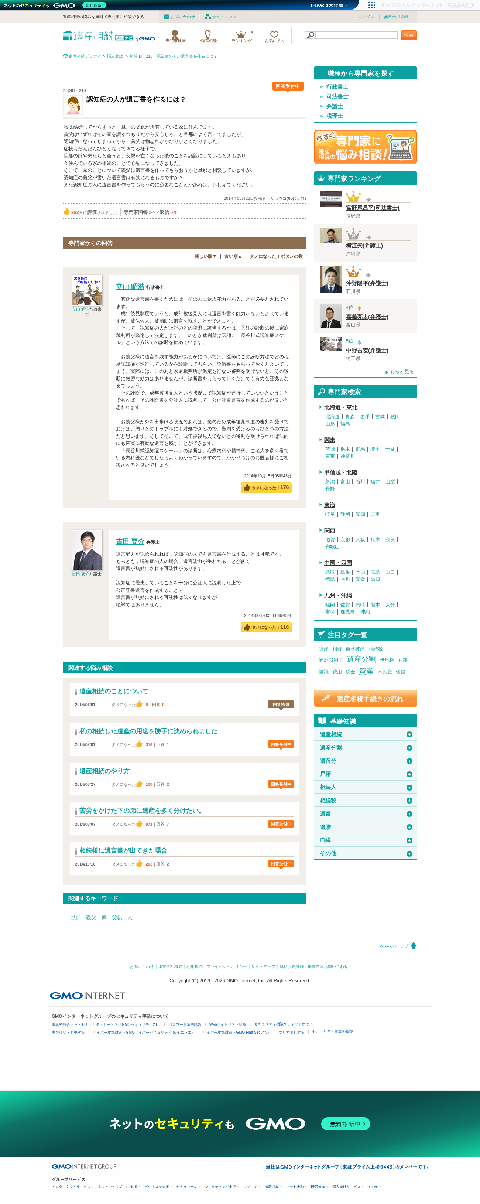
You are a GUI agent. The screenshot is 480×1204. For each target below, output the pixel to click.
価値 (400, 672)
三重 (375, 514)
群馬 (360, 449)
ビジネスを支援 (156, 1186)
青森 (350, 416)
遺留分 (366, 761)
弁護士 (334, 106)
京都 (345, 539)
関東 (329, 440)
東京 (330, 456)
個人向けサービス (346, 1186)
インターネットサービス (71, 1186)
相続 (337, 649)
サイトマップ (224, 16)
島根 (345, 572)
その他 (366, 853)
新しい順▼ (206, 256)
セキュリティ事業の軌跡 (332, 1032)
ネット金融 (295, 1186)
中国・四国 (338, 563)
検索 (409, 35)
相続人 (366, 787)
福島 (345, 423)
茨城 (330, 449)
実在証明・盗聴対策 (68, 1032)
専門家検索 (175, 40)
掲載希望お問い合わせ (328, 966)
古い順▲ (233, 256)
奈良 (390, 539)
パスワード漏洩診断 (185, 1025)
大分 (390, 604)
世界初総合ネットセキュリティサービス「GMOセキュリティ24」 (106, 1025)
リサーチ (250, 1186)
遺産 (324, 649)
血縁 (366, 840)
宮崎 (330, 611)
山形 (330, 423)
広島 (375, 572)
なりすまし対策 (292, 1032)
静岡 (345, 514)
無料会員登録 (396, 16)
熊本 (375, 604)
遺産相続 (366, 734)
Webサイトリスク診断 (227, 1025)
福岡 (330, 604)
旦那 (76, 917)
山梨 (390, 481)
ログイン (366, 16)
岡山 (360, 572)
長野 (330, 488)
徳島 (330, 579)
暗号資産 (318, 1186)
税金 (350, 672)
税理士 (334, 116)
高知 (375, 579)
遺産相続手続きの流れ (370, 699)
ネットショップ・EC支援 (117, 1186)
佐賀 (345, 604)
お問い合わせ (183, 16)
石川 (360, 481)
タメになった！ (270, 487)
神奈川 (347, 456)
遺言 (366, 814)
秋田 (395, 416)
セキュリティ (186, 1186)
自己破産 (355, 649)
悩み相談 (208, 40)
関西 (329, 530)
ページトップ (394, 946)
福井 (375, 481)
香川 (345, 579)
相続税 (375, 649)
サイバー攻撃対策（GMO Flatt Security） (237, 1032)
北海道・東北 (340, 407)
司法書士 (337, 96)
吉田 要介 (80, 574)
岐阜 (330, 514)
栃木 (345, 449)
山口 (390, 572)
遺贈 (366, 827)
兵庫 (375, 539)
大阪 (360, 539)
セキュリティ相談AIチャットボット (283, 1024)
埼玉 (375, 449)
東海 (329, 505)
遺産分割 (361, 659)
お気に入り (275, 40)
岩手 (365, 416)
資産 (366, 671)
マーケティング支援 (220, 1186)
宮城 (380, 416)
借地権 (387, 660)
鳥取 (330, 572)
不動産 (385, 672)
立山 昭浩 (80, 309)
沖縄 (365, 611)
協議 (324, 672)
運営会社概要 (170, 966)
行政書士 (337, 87)
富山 (345, 481)
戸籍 (403, 660)
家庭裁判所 (331, 660)
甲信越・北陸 (340, 472)
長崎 (360, 604)
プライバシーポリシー (226, 966)
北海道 (332, 416)
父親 (117, 917)
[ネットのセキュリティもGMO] (57, 5)
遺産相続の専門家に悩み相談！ (365, 147)
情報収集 (272, 1186)
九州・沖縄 (338, 595)
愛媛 (360, 579)
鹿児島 (347, 611)
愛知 (360, 514)
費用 (337, 672)
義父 (91, 917)
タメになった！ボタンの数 (276, 256)
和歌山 (332, 546)
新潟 (330, 481)
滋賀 (330, 539)
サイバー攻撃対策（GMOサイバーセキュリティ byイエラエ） (144, 1032)
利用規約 (194, 966)
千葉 (390, 449)
